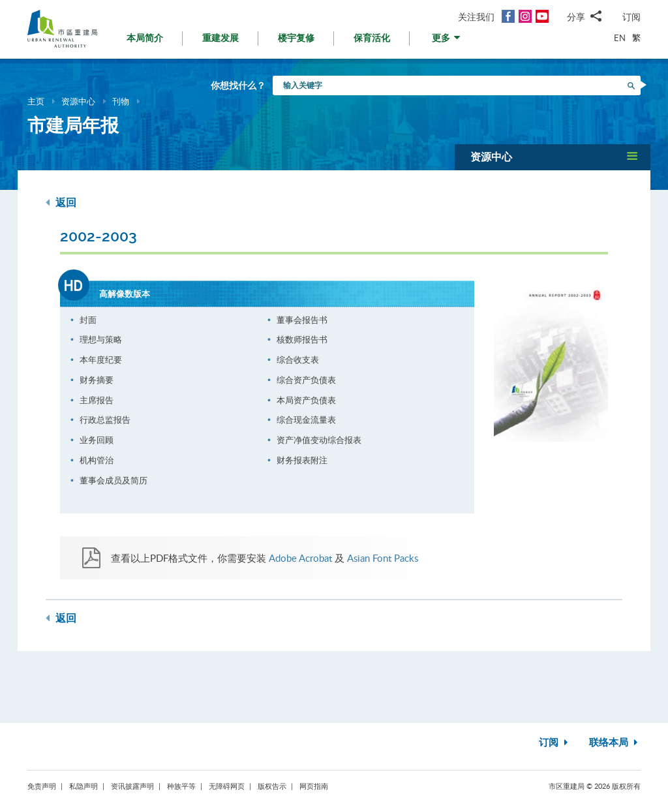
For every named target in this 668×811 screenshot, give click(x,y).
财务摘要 (97, 380)
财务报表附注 (302, 460)
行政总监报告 (105, 419)
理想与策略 (101, 339)
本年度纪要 (101, 359)
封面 (88, 320)
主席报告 (97, 400)
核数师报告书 (302, 339)
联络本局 (615, 743)
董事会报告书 (302, 320)
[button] (447, 41)
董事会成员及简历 (113, 480)
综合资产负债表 (306, 380)
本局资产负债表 (306, 400)
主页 (35, 101)
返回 (61, 202)
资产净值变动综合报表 (319, 440)
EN (620, 38)
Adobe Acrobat (300, 557)
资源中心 (78, 101)
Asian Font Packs (382, 557)
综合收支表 (298, 359)
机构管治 (97, 460)
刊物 (120, 101)
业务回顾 (97, 440)
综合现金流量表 (306, 419)
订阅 (631, 16)
